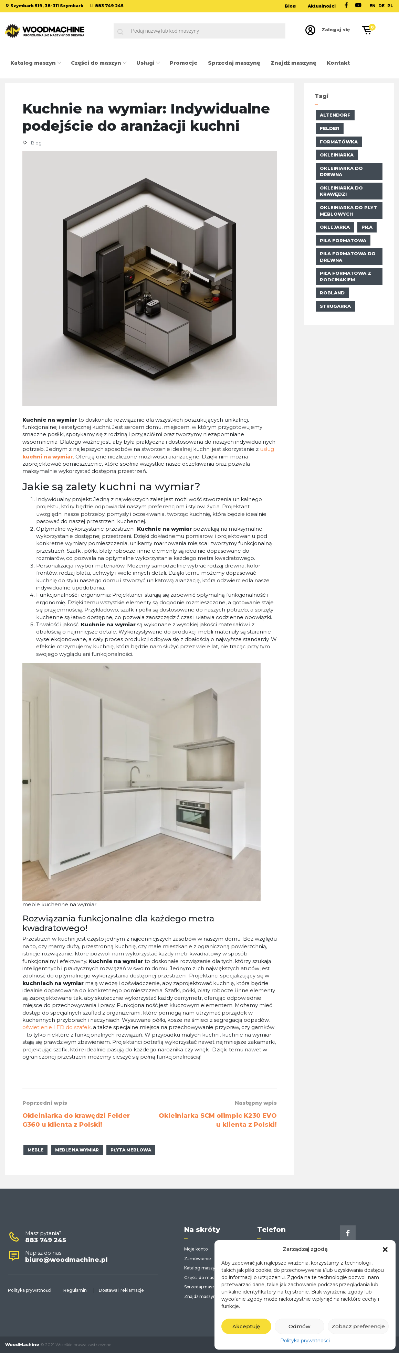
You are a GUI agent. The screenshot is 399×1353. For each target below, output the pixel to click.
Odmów (299, 1326)
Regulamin (75, 1290)
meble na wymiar (77, 1149)
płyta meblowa (131, 1149)
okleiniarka (337, 155)
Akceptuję (246, 1326)
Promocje (184, 62)
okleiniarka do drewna (341, 171)
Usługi (146, 62)
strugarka (335, 306)
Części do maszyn (97, 62)
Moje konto (196, 1249)
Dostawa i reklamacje (121, 1290)
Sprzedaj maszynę (234, 62)
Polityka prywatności (305, 1341)
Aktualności (322, 6)
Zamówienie (197, 1258)
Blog (290, 6)
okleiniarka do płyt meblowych (348, 211)
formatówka (339, 141)
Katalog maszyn (33, 62)
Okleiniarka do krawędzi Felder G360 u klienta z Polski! (76, 1120)
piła (366, 227)
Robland (332, 292)
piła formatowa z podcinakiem (345, 276)
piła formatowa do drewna (348, 257)
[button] (385, 1248)
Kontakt (338, 62)
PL (390, 5)
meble (35, 1149)
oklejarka (335, 227)
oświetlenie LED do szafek (56, 1027)
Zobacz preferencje (358, 1326)
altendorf (335, 115)
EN (372, 5)
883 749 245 (109, 5)
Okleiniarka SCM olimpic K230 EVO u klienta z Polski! (218, 1120)
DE (381, 5)
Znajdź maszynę (293, 62)
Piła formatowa (343, 240)
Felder (329, 128)
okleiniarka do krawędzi (341, 191)
